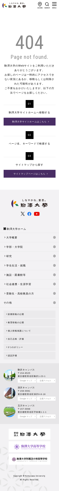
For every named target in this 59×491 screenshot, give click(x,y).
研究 (9, 256)
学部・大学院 (14, 247)
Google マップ (26, 381)
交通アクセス (45, 381)
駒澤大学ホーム (16, 229)
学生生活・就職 (16, 265)
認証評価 (12, 355)
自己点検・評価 (16, 339)
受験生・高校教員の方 (20, 293)
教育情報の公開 (16, 322)
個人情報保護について (19, 331)
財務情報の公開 (16, 314)
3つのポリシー (15, 347)
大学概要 (11, 237)
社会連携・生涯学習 (18, 284)
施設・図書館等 (16, 275)
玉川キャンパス (26, 405)
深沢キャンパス (26, 387)
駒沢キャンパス (26, 369)
